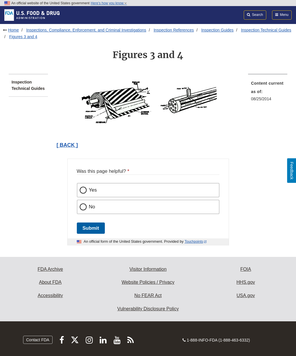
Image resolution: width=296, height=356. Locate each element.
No (92, 206)
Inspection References (174, 30)
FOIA (245, 269)
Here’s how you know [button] (109, 3)
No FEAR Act (147, 295)
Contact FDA (37, 340)
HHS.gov (246, 282)
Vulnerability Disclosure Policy (148, 308)
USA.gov (246, 295)
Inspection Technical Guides (266, 30)
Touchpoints (194, 242)
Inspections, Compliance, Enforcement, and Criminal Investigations (86, 30)
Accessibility (50, 295)
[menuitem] (267, 93)
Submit (91, 228)
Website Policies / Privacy (148, 282)
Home (13, 30)
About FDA (50, 282)
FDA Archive (50, 269)
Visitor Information (148, 269)
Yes (93, 190)
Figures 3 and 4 (23, 36)
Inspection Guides (217, 30)
